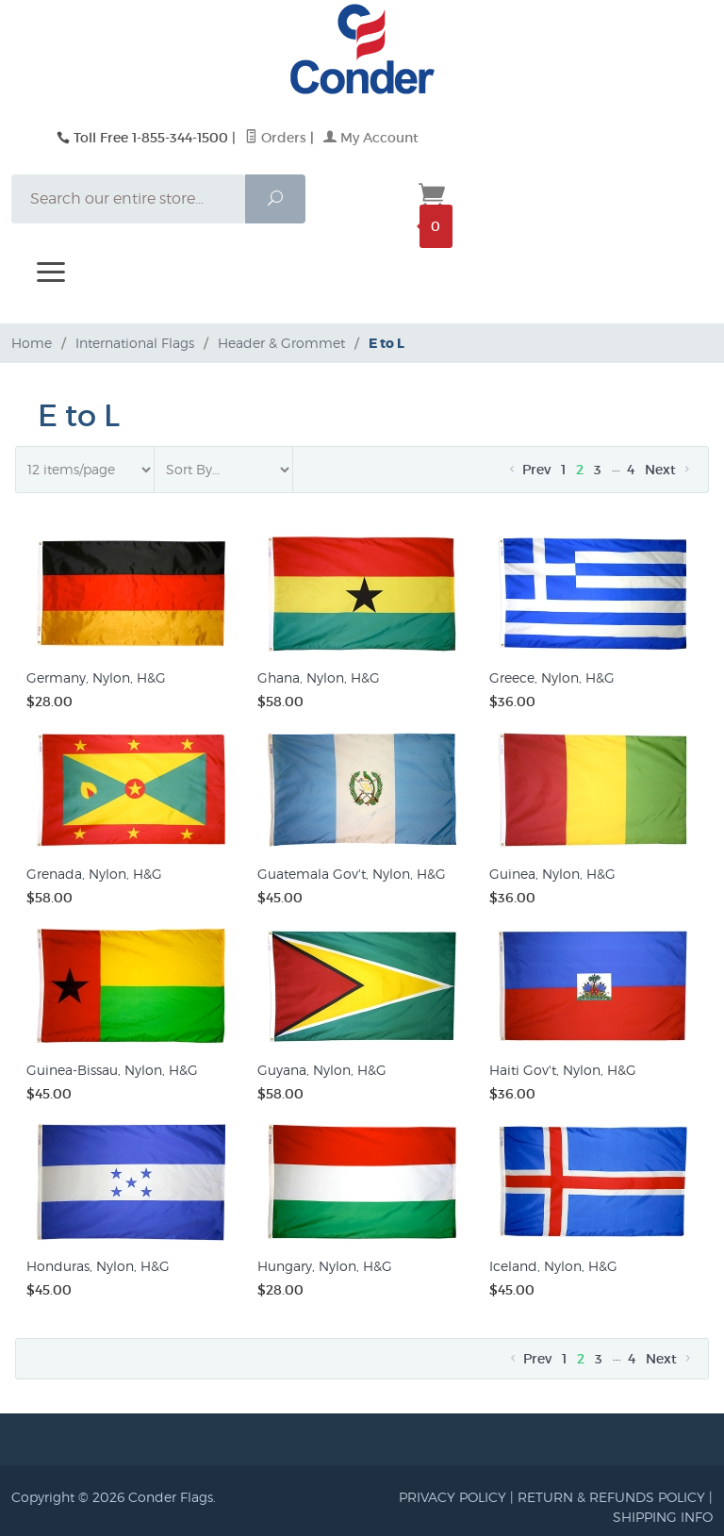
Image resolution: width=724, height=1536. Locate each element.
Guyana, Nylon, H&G (322, 1070)
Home (31, 343)
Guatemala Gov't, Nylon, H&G (351, 874)
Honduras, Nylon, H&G (98, 1266)
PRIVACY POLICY (452, 1497)
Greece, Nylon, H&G (552, 677)
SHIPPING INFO (663, 1517)
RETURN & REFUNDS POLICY (611, 1497)
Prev (528, 469)
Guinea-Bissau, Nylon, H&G (112, 1070)
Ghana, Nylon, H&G (318, 677)
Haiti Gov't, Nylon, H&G (562, 1070)
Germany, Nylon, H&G (96, 677)
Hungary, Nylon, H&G (324, 1266)
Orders (275, 137)
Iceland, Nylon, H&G (553, 1266)
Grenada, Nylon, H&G (94, 874)
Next (669, 469)
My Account (371, 137)
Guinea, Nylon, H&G (552, 874)
